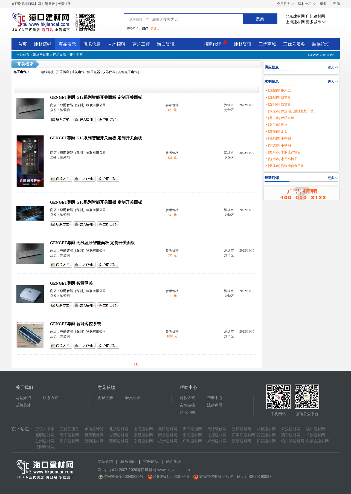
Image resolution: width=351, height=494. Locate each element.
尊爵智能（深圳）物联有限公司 (83, 105)
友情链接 (187, 405)
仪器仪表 (108, 72)
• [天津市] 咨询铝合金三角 (285, 166)
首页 (22, 44)
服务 (323, 4)
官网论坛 (150, 462)
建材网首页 (41, 55)
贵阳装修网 (94, 435)
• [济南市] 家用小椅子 (281, 159)
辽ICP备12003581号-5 (171, 477)
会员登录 (132, 398)
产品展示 (59, 55)
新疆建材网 (94, 441)
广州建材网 (315, 16)
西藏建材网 (118, 441)
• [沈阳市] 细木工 (278, 91)
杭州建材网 (167, 441)
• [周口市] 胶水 (276, 125)
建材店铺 (42, 44)
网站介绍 (23, 398)
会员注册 (105, 398)
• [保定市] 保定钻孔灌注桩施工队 (290, 111)
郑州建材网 (217, 441)
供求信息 (92, 44)
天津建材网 (167, 429)
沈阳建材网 (44, 447)
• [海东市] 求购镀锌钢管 (283, 152)
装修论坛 (321, 44)
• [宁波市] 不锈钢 (278, 145)
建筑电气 (78, 72)
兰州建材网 (44, 441)
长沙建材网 (315, 435)
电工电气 (20, 72)
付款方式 (187, 398)
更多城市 (316, 22)
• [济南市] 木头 (276, 132)
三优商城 (267, 44)
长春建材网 (266, 441)
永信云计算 (94, 429)
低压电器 (93, 72)
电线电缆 (47, 72)
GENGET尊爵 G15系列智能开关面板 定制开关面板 (96, 138)
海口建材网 (69, 441)
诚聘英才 (23, 405)
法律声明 (214, 405)
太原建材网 (217, 435)
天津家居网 (192, 429)
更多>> (333, 178)
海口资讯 (166, 44)
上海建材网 (295, 22)
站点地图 (187, 413)
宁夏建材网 (143, 441)
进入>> (333, 67)
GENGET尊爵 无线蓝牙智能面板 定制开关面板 (92, 243)
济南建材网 (241, 441)
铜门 (145, 29)
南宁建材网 (192, 435)
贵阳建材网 (69, 435)
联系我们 (128, 462)
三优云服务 (294, 44)
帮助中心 (214, 398)
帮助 (336, 4)
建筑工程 (141, 44)
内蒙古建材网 (317, 441)
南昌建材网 (143, 435)
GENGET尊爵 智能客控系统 (75, 324)
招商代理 (215, 43)
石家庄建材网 (243, 435)
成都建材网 (266, 429)
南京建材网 (167, 435)
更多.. (154, 29)
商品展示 (67, 44)
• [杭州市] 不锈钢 (278, 138)
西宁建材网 (290, 435)
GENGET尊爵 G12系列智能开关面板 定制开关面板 (96, 97)
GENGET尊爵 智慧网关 (71, 283)
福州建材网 (315, 429)
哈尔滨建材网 (292, 441)
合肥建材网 (118, 435)
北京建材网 (295, 16)
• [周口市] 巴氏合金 (280, 118)
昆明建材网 (44, 435)
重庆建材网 (241, 429)
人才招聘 (116, 44)
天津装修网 (217, 429)
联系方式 (50, 398)
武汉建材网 (290, 429)
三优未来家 (44, 429)
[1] (136, 364)
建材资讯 (242, 44)
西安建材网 (266, 435)
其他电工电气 (128, 72)
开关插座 (76, 55)
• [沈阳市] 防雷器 (278, 97)
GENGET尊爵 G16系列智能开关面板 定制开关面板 (96, 202)
